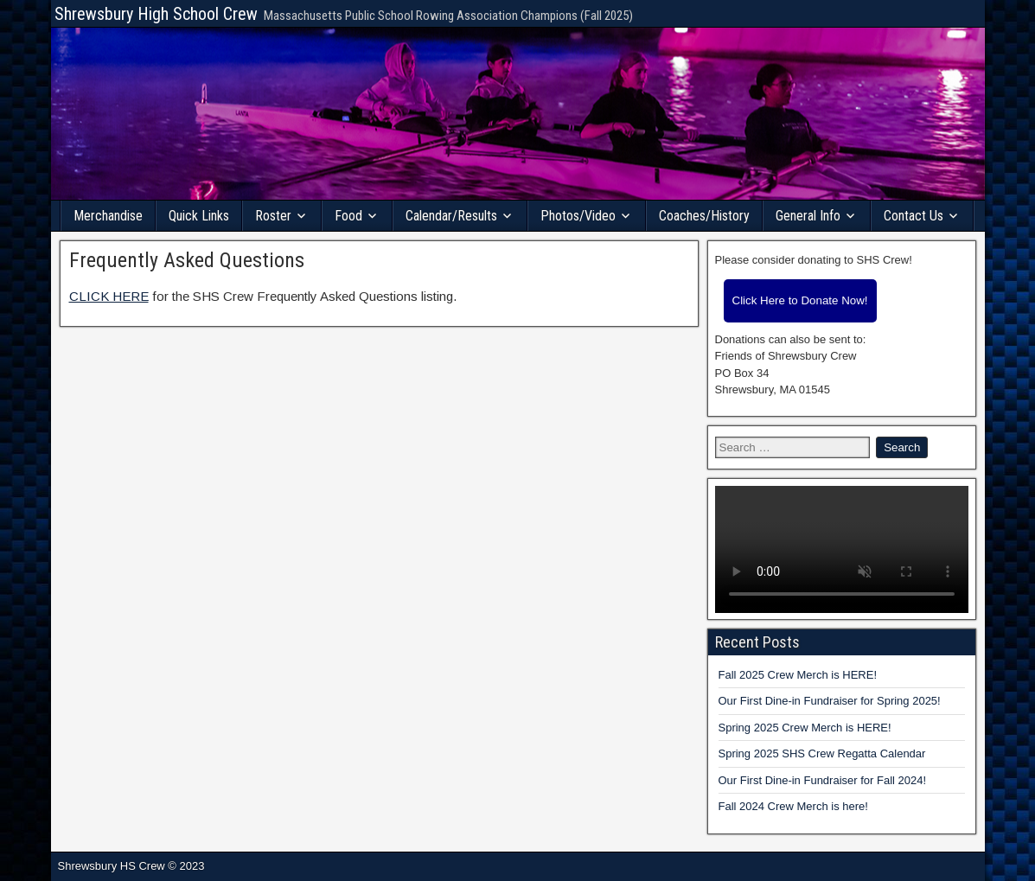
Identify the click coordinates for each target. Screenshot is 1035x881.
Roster (273, 215)
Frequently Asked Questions (186, 260)
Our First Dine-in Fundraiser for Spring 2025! (830, 700)
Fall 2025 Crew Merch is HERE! (798, 674)
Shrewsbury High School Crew (156, 13)
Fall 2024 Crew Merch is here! (793, 806)
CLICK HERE (109, 296)
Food (348, 215)
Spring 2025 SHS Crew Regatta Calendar (822, 753)
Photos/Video (578, 215)
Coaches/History (704, 215)
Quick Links (199, 215)
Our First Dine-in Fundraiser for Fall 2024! (823, 780)
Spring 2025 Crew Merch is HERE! (805, 727)
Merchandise (108, 215)
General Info (808, 215)
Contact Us (913, 215)
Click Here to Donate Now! (800, 300)
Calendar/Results (451, 215)
